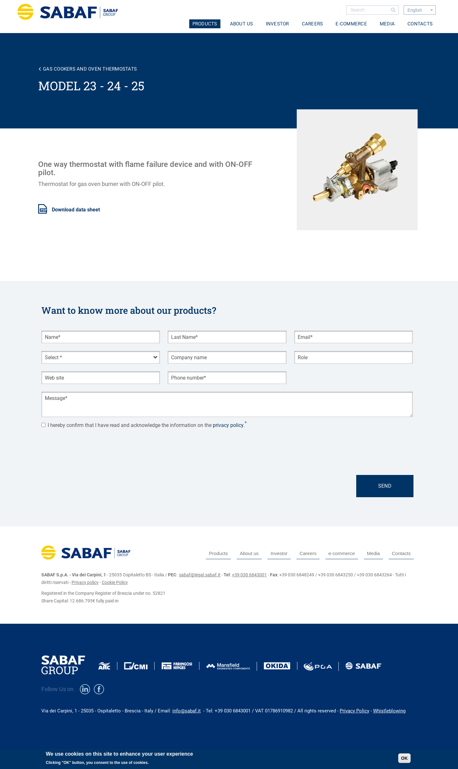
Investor (277, 24)
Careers (312, 24)
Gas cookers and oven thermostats (90, 69)
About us (241, 24)
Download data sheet (76, 210)
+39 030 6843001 (249, 574)
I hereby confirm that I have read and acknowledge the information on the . (143, 425)
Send (385, 486)
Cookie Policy (115, 582)
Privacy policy (85, 582)
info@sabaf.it (186, 711)
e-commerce (351, 24)
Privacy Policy (354, 711)
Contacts (420, 24)
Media (387, 24)
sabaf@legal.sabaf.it (199, 574)
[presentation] (89, 445)
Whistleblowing (389, 711)
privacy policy (228, 425)
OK (404, 758)
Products (204, 24)
